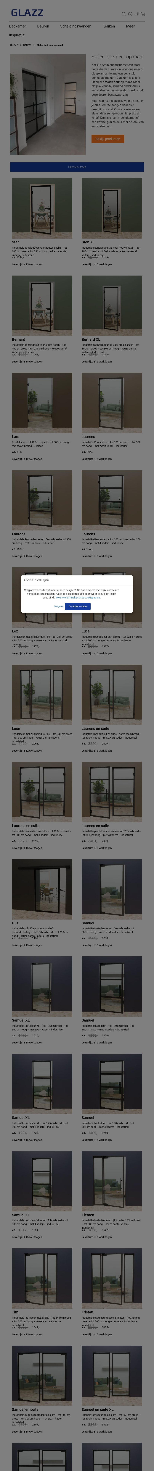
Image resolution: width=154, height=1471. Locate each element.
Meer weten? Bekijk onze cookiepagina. (78, 597)
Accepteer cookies (78, 606)
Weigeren (59, 606)
